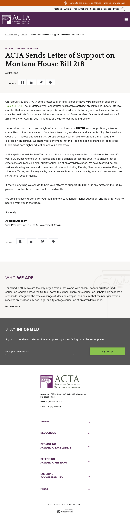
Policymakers (81, 9)
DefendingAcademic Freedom (53, 461)
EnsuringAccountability (51, 475)
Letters (24, 35)
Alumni (67, 9)
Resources (48, 432)
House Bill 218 (13, 105)
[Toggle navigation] (126, 19)
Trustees (57, 9)
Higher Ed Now (109, 3)
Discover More (12, 306)
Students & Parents (100, 9)
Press (116, 9)
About (45, 421)
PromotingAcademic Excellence (55, 446)
